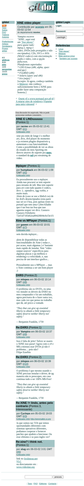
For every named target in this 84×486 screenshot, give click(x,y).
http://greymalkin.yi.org (41, 419)
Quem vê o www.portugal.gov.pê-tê (36, 98)
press (4, 74)
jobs (4, 64)
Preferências (7, 41)
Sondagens (7, 46)
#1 (24, 129)
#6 (18, 452)
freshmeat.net (30, 458)
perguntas (7, 69)
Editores (43, 483)
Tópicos (5, 35)
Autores (5, 37)
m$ (31, 155)
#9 (24, 334)
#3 (24, 416)
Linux (61, 49)
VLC (18, 461)
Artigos (5, 44)
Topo (4, 28)
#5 (24, 172)
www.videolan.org (25, 467)
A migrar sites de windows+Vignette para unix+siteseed (34, 102)
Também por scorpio (68, 58)
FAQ (4, 32)
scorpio (39, 27)
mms (48, 152)
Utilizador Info (23, 132)
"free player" (27, 42)
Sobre (4, 30)
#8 (24, 282)
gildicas (5, 60)
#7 (24, 227)
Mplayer (23, 84)
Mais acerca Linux (67, 56)
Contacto (52, 483)
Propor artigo (5, 49)
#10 (25, 364)
